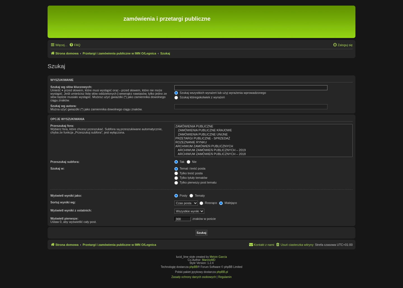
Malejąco (228, 202)
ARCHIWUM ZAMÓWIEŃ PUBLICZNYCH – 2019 (263, 150)
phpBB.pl (222, 271)
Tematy (197, 195)
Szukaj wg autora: (63, 106)
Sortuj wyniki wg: (63, 202)
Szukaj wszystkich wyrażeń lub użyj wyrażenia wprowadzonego (220, 92)
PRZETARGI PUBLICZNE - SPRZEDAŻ (263, 139)
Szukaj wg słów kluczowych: (71, 87)
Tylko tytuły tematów (190, 177)
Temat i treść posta (189, 168)
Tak (179, 161)
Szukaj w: (57, 168)
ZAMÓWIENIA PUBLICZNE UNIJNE (263, 135)
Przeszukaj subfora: (64, 161)
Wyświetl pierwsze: (64, 218)
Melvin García (218, 256)
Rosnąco (208, 202)
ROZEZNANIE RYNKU (263, 142)
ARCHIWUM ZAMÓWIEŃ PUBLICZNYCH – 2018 (263, 154)
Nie (192, 161)
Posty (181, 195)
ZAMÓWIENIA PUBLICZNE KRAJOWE (263, 130)
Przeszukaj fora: (62, 125)
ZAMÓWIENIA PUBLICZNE (263, 126)
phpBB (193, 266)
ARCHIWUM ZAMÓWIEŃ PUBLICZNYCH (263, 146)
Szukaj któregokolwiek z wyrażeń (199, 97)
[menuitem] (74, 45)
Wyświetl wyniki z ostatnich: (71, 210)
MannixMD (208, 259)
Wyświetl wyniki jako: (66, 195)
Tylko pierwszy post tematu (195, 182)
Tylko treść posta (188, 173)
